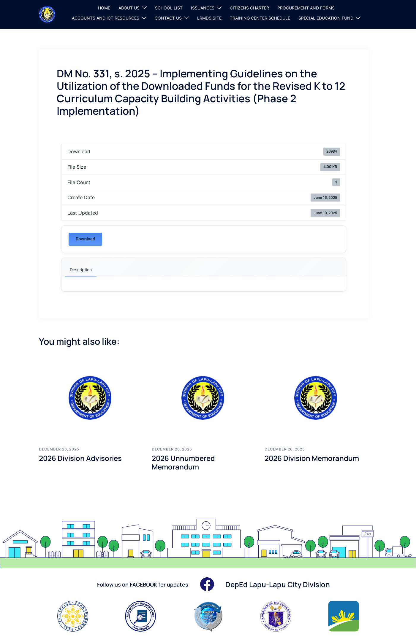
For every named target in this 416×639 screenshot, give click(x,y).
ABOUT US (129, 7)
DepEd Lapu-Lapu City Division (277, 584)
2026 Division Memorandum (312, 458)
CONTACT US (168, 17)
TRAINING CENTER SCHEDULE (260, 17)
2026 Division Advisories (80, 458)
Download (85, 239)
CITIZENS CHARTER (249, 7)
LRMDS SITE (209, 17)
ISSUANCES (202, 7)
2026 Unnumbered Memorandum (183, 462)
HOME (104, 7)
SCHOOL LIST (169, 7)
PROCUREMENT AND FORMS (306, 7)
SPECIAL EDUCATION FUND (325, 17)
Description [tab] (81, 269)
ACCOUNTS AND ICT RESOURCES (105, 17)
